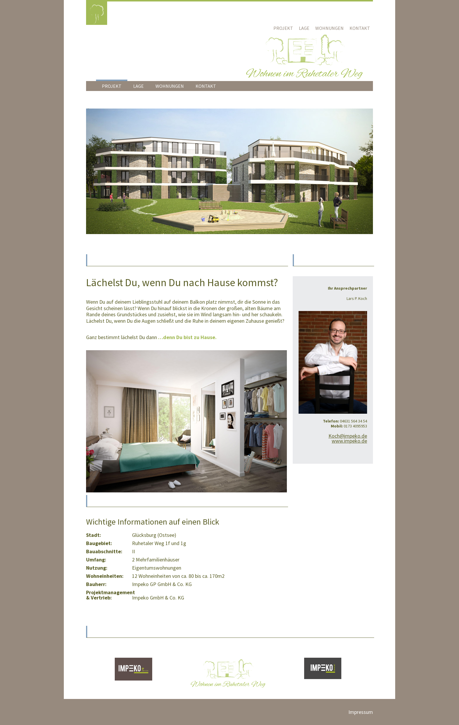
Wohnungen (329, 28)
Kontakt (360, 28)
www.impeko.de (349, 440)
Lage (304, 28)
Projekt (283, 28)
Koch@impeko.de (347, 435)
